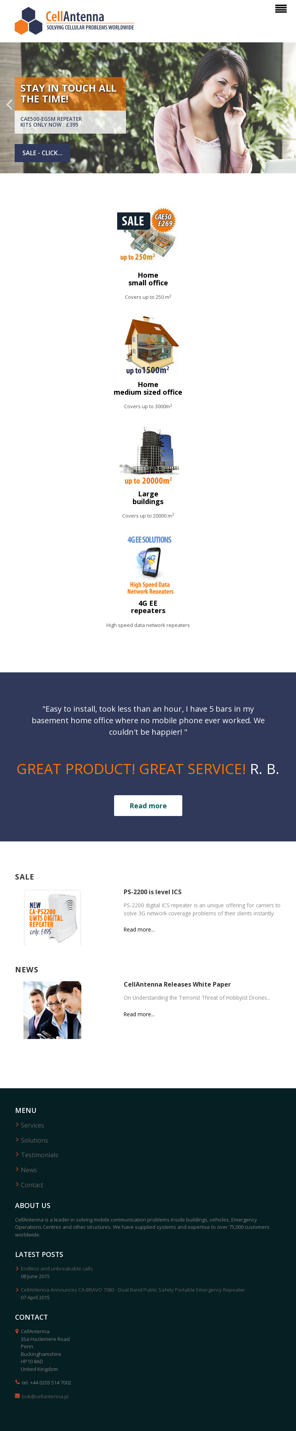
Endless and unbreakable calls (57, 1268)
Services (32, 1125)
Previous (10, 104)
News (29, 1170)
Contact (32, 1185)
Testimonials (39, 1155)
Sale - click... (42, 153)
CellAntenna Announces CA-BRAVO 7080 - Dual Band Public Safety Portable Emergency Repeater (133, 1289)
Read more (148, 805)
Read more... (139, 929)
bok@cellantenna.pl (45, 1396)
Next (286, 104)
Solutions (34, 1140)
